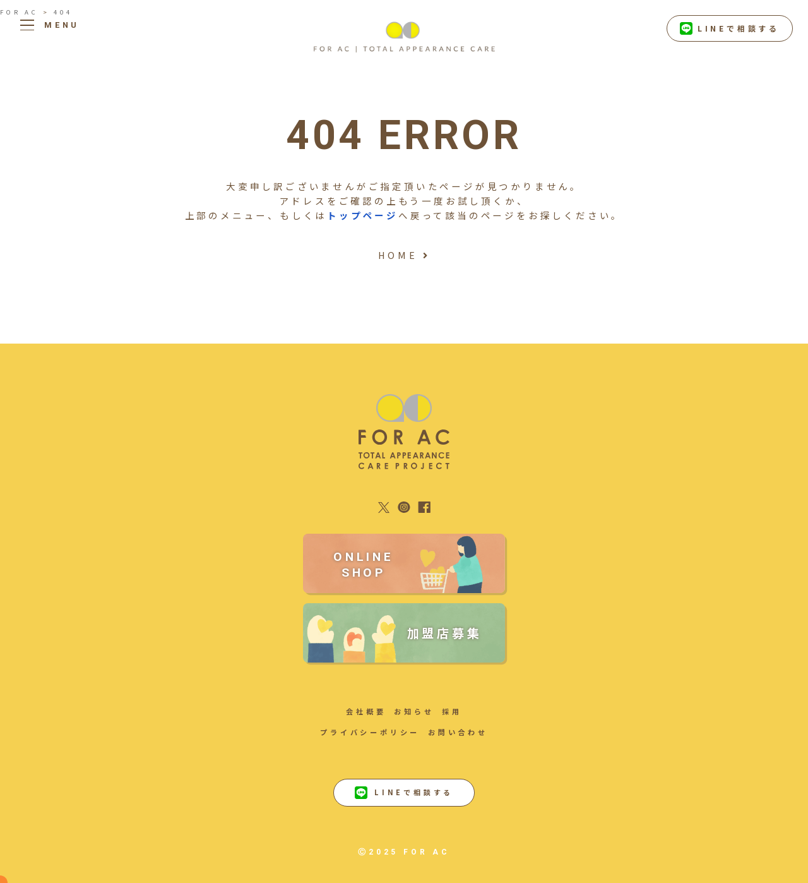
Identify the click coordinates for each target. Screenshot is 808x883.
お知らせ (414, 711)
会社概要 (366, 711)
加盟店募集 (444, 633)
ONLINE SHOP (363, 565)
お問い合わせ (458, 732)
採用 (452, 711)
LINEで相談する (730, 28)
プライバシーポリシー (370, 732)
